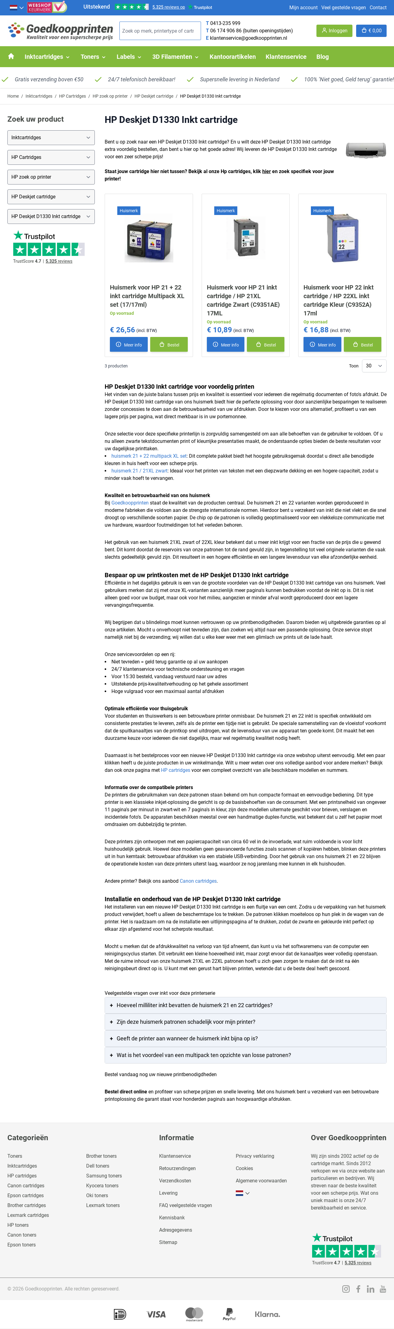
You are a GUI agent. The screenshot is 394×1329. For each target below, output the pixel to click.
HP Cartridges (72, 96)
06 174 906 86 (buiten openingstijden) (251, 31)
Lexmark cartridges (28, 1215)
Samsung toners (104, 1176)
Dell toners (97, 1166)
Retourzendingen (177, 1168)
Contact (378, 7)
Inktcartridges (39, 96)
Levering (168, 1193)
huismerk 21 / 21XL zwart (139, 471)
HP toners (18, 1225)
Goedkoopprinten (130, 503)
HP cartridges (175, 770)
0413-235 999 (225, 23)
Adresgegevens (175, 1230)
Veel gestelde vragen (343, 7)
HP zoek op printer (110, 96)
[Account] (334, 30)
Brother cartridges (26, 1205)
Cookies (244, 1168)
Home (13, 96)
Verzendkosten (175, 1181)
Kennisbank (172, 1218)
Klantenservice (175, 1156)
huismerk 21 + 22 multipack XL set (149, 456)
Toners (14, 1156)
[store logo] (61, 31)
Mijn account (303, 7)
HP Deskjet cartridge (154, 96)
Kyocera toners (102, 1186)
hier (266, 171)
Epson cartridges (25, 1195)
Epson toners (21, 1245)
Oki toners (97, 1195)
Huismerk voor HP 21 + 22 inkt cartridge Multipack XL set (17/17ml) (147, 296)
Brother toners (101, 1156)
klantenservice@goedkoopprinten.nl (248, 38)
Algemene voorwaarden (261, 1181)
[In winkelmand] (169, 344)
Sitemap (168, 1242)
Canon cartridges (198, 881)
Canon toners (21, 1235)
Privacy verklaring (255, 1156)
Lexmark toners (103, 1205)
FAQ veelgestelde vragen (185, 1205)
